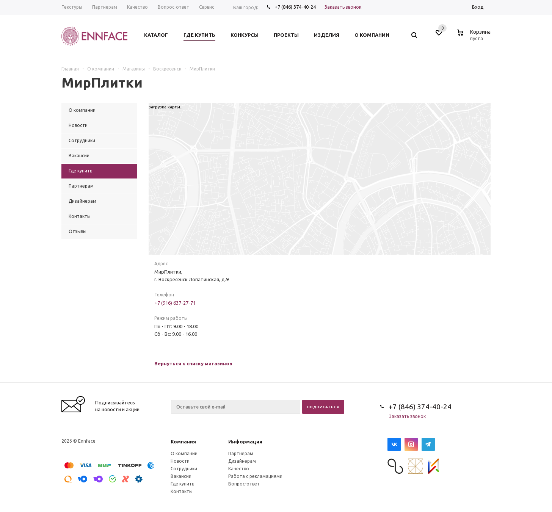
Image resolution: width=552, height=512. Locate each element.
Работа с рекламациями (255, 476)
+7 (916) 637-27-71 (175, 302)
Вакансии (181, 476)
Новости (180, 461)
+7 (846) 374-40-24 (295, 6)
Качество (238, 468)
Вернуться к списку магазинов (193, 363)
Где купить (182, 483)
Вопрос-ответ (244, 483)
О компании (184, 453)
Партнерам (240, 453)
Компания (183, 441)
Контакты (182, 491)
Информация (245, 441)
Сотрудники (184, 468)
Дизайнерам (242, 461)
